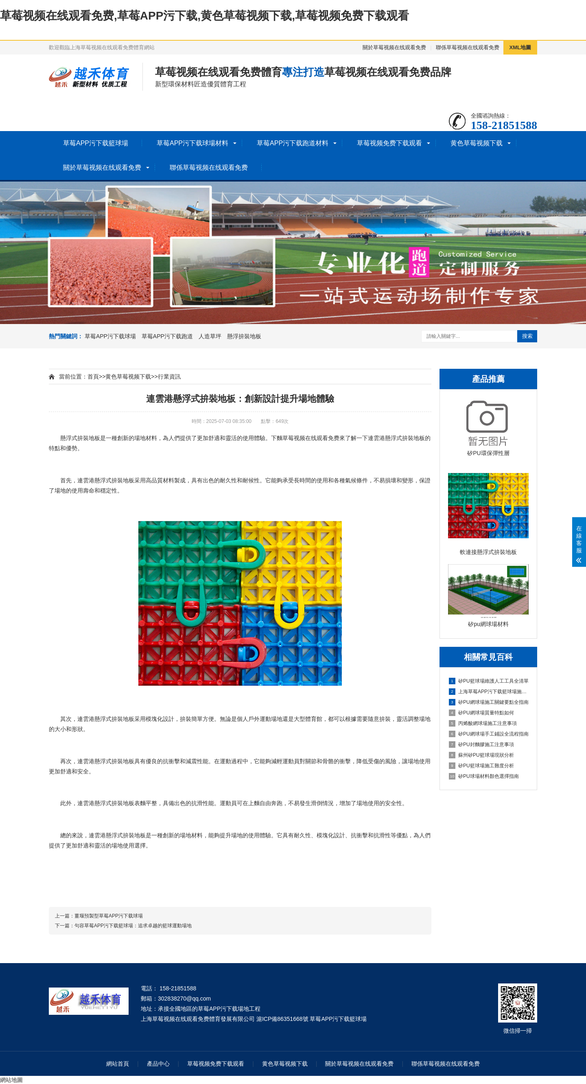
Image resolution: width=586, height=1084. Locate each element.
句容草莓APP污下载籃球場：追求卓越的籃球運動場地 (133, 926)
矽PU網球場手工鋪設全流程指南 (489, 734)
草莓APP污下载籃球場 (95, 143)
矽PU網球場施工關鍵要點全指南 (489, 702)
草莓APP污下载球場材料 (192, 143)
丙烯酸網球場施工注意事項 (483, 723)
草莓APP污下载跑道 (167, 336)
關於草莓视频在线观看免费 (394, 47)
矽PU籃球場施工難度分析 (481, 765)
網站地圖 (11, 1080)
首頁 (93, 376)
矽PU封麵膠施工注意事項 (481, 744)
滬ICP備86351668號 (282, 1019)
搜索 (527, 336)
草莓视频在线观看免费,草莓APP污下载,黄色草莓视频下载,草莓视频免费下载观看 (204, 15)
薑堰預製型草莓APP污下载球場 (108, 916)
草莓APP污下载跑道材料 (292, 143)
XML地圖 (520, 47)
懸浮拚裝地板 (244, 336)
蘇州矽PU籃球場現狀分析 (481, 755)
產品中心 (158, 1063)
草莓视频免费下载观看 (389, 143)
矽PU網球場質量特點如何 (481, 713)
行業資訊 (169, 376)
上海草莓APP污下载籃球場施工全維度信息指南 (489, 691)
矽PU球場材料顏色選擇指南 (484, 776)
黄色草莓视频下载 (476, 143)
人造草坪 (210, 336)
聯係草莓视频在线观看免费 (467, 47)
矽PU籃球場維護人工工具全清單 (489, 681)
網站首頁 (117, 1063)
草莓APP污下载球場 (110, 336)
